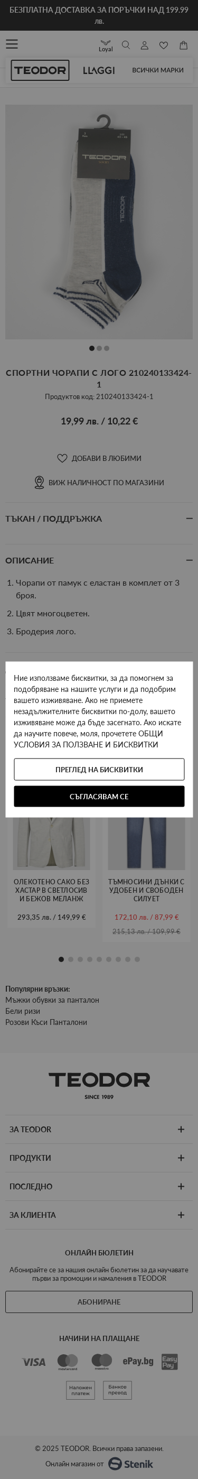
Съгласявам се (99, 796)
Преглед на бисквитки (99, 769)
